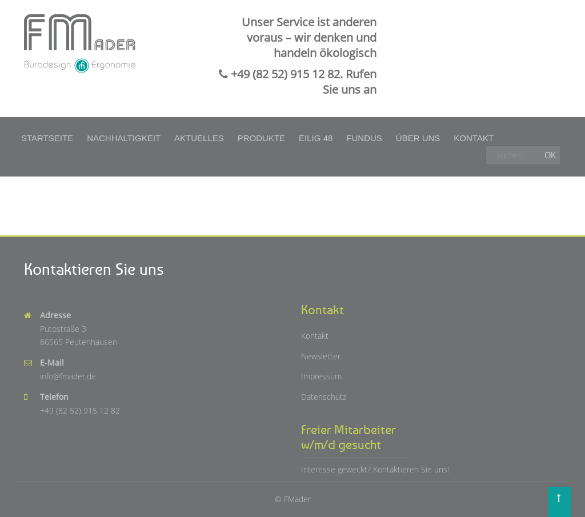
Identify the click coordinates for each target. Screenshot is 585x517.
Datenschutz (323, 396)
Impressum (321, 376)
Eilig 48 (315, 138)
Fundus (364, 138)
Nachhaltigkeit (124, 138)
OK (550, 155)
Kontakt (474, 138)
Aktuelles (199, 138)
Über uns (418, 138)
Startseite (47, 138)
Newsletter (320, 356)
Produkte (261, 138)
